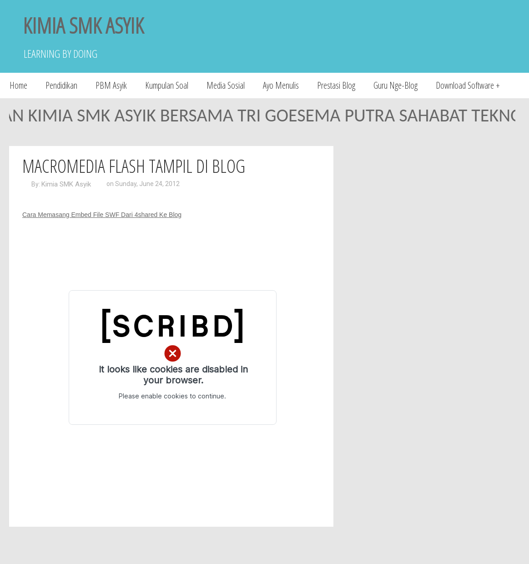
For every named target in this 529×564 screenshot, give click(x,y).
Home (18, 85)
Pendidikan (61, 85)
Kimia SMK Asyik (66, 184)
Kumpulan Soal (166, 85)
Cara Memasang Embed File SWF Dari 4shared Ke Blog (101, 214)
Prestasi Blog (336, 85)
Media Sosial (226, 85)
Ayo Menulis (281, 85)
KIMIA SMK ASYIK (83, 25)
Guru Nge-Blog (395, 85)
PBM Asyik (111, 85)
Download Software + (468, 85)
